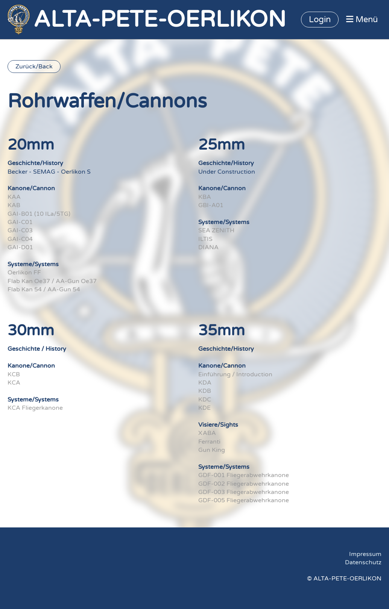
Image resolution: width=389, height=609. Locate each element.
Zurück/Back (34, 66)
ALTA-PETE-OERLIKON (159, 19)
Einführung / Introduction (235, 374)
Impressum (365, 554)
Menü (362, 19)
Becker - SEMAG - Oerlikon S (49, 172)
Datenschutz (363, 562)
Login (320, 19)
